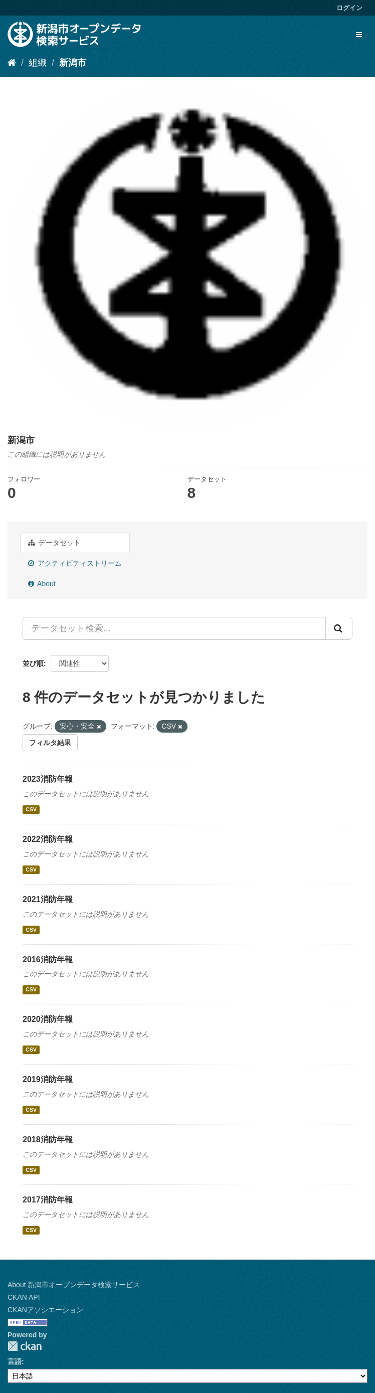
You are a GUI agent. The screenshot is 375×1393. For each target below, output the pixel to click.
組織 (38, 63)
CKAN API (24, 1297)
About (42, 584)
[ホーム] (12, 63)
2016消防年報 (48, 959)
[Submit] (338, 628)
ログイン (349, 8)
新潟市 (72, 63)
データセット (54, 543)
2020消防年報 (48, 1019)
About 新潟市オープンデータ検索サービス (74, 1285)
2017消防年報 (48, 1199)
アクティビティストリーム (75, 563)
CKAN (25, 1346)
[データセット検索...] (174, 628)
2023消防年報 (48, 779)
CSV (31, 809)
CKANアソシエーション (45, 1310)
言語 (15, 1361)
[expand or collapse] (358, 35)
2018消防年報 (48, 1139)
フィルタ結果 (50, 743)
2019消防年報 (48, 1079)
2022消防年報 (48, 839)
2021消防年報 (48, 899)
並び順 (33, 663)
